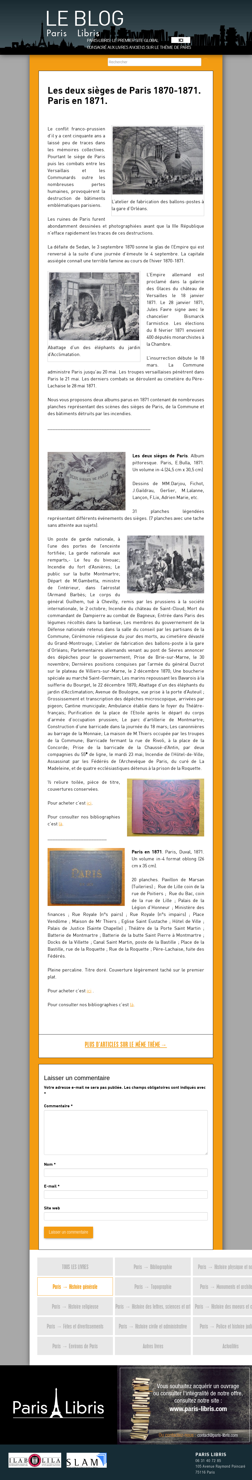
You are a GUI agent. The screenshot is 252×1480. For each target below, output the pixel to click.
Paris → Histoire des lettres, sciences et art (152, 1306)
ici (89, 803)
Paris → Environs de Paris (75, 1345)
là (60, 824)
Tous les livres (75, 1266)
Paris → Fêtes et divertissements (75, 1326)
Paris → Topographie (153, 1286)
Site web (52, 1207)
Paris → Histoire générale (75, 1286)
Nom (48, 1164)
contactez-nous (179, 1435)
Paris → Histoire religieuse (75, 1306)
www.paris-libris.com (198, 1409)
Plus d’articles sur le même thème (126, 1044)
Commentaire (58, 1105)
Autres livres (153, 1345)
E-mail (50, 1186)
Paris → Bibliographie (153, 1266)
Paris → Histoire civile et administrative (153, 1326)
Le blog (84, 25)
